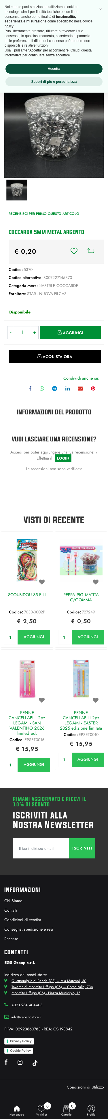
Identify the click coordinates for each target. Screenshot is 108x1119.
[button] (74, 251)
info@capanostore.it (26, 1017)
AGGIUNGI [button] (34, 637)
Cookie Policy (20, 1050)
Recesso (11, 939)
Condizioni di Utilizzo (85, 1087)
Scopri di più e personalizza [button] (54, 82)
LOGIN (63, 458)
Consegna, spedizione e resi (28, 929)
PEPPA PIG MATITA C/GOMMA (81, 597)
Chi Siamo (13, 901)
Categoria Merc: (23, 285)
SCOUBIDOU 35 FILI (27, 595)
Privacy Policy (21, 1041)
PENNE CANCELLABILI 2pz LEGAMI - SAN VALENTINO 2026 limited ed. (27, 723)
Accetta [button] (54, 69)
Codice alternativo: (26, 277)
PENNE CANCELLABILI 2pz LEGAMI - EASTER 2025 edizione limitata (81, 720)
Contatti (10, 910)
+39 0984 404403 (27, 1005)
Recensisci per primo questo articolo (44, 213)
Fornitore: (17, 294)
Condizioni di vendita (22, 920)
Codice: (16, 269)
